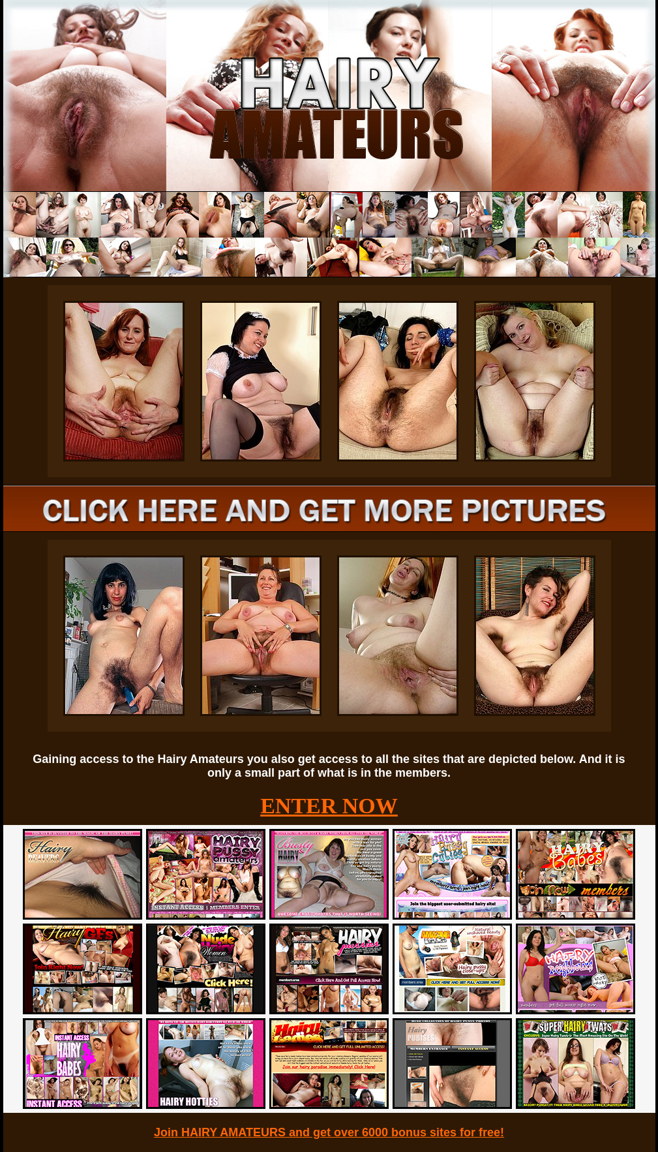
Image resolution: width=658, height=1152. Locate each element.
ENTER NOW (329, 806)
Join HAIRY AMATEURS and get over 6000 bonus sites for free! (329, 1132)
